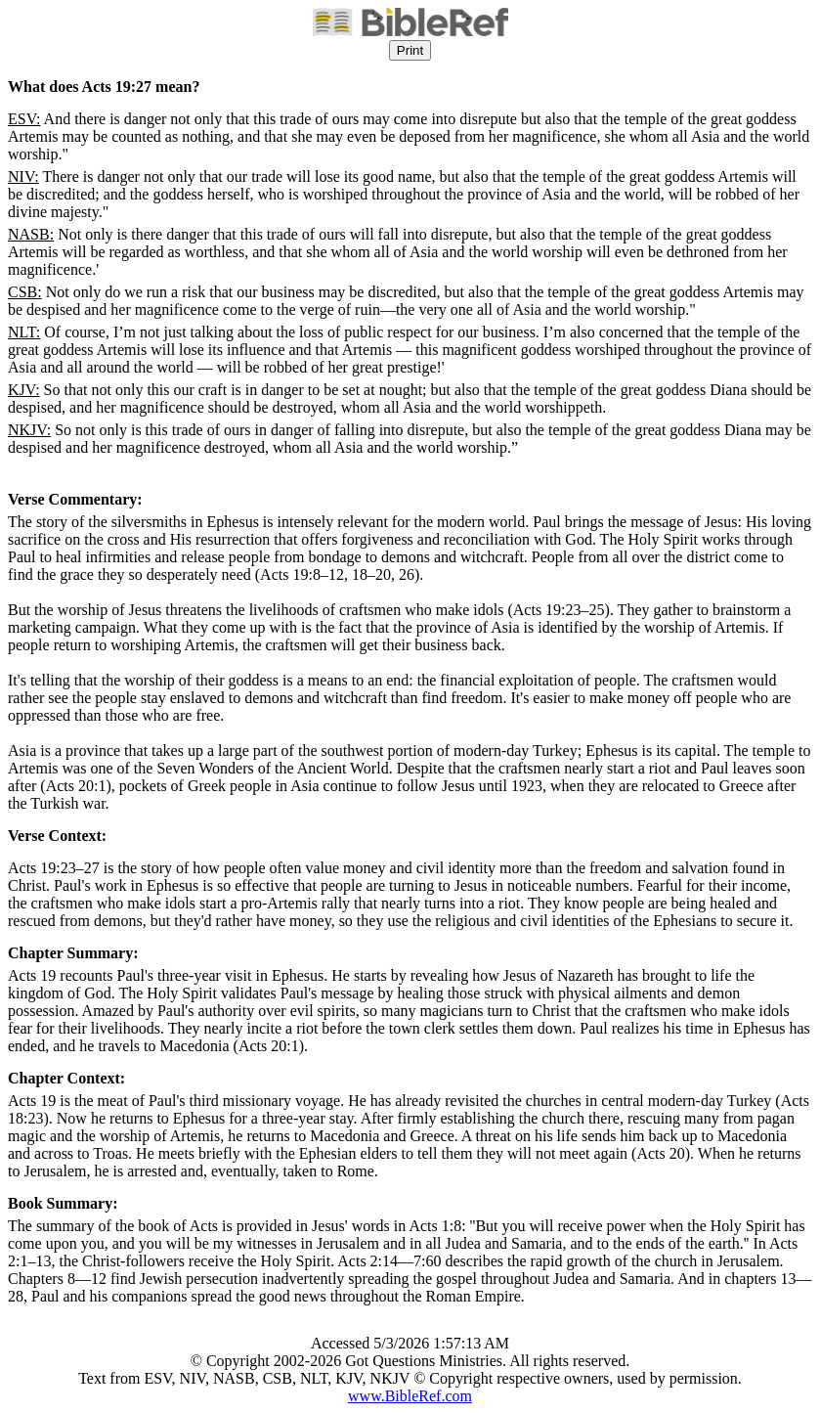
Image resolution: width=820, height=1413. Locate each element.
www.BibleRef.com (410, 1396)
